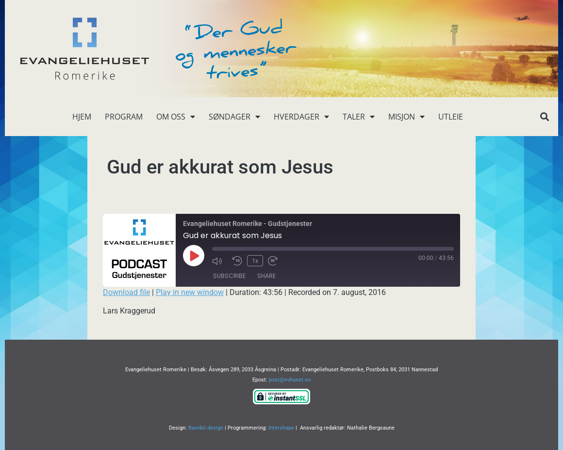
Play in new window (190, 292)
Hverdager (301, 116)
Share (266, 276)
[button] (544, 117)
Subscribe (229, 276)
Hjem (81, 116)
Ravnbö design (205, 428)
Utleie (450, 116)
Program (124, 116)
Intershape (281, 428)
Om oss (175, 116)
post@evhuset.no (290, 380)
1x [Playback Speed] (255, 260)
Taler (359, 116)
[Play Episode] (193, 255)
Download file (126, 292)
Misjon (406, 116)
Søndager (234, 116)
